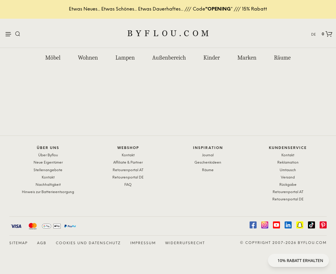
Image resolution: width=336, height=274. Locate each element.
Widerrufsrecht (185, 243)
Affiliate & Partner (128, 162)
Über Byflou (48, 155)
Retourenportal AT (128, 170)
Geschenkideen (207, 162)
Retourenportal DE (128, 177)
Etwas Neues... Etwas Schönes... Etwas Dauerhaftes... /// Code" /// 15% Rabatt (168, 9)
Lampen (125, 57)
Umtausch (288, 170)
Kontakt (48, 177)
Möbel (52, 57)
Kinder (211, 57)
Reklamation (288, 162)
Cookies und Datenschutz (88, 243)
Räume (282, 57)
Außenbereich (169, 57)
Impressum (143, 243)
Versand (288, 177)
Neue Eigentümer (48, 162)
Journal (208, 155)
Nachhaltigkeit (48, 185)
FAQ (128, 185)
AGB (41, 243)
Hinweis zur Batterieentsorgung (48, 192)
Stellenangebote (48, 170)
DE (313, 35)
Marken (246, 57)
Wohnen (88, 57)
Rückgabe (288, 185)
